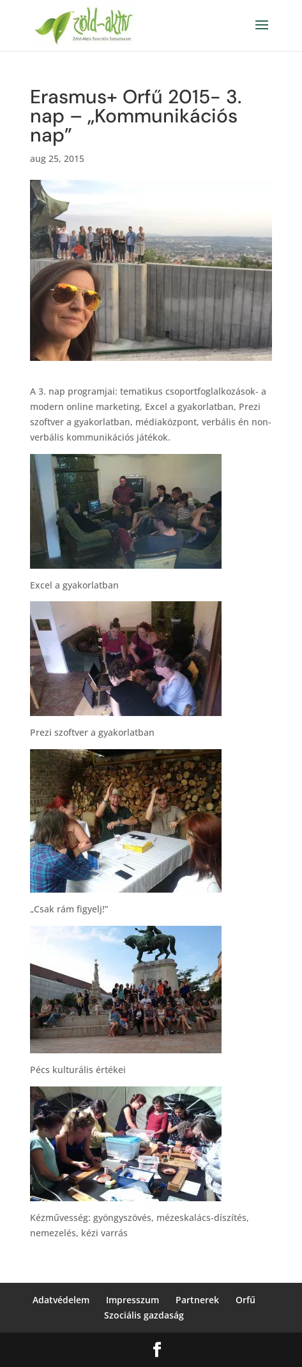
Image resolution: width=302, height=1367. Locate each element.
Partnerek (197, 1300)
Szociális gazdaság (144, 1315)
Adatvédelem (61, 1300)
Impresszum (132, 1300)
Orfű (245, 1300)
